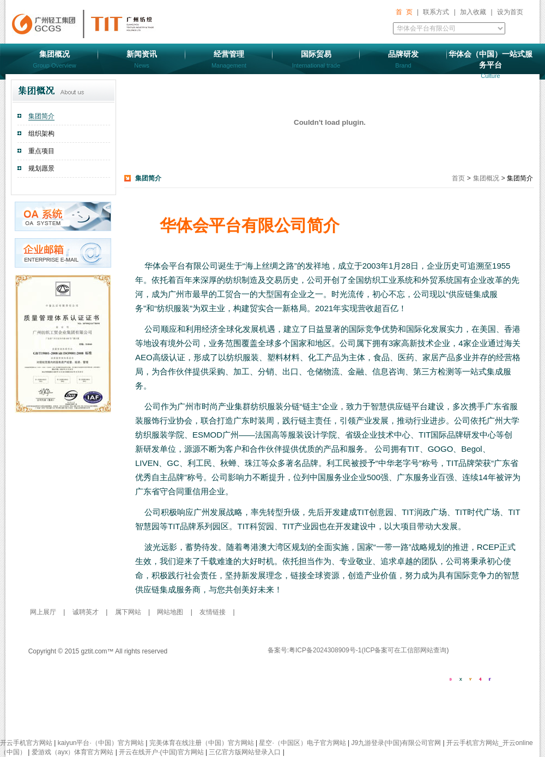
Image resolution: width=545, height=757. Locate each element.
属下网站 (129, 612)
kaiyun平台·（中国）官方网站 (101, 743)
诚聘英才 (86, 612)
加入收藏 (473, 12)
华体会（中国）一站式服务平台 (490, 64)
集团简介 (41, 116)
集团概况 (486, 178)
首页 (459, 178)
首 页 (404, 12)
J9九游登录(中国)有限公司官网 (396, 743)
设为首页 (510, 12)
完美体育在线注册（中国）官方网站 (201, 743)
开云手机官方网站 (26, 743)
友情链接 (212, 612)
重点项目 (41, 151)
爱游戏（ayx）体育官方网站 (73, 752)
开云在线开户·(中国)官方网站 (161, 752)
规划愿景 (41, 168)
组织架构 (41, 133)
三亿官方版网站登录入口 (245, 752)
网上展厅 (44, 612)
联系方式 (436, 12)
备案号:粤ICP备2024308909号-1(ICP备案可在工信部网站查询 (357, 650)
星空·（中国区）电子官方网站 (302, 743)
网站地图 (171, 612)
